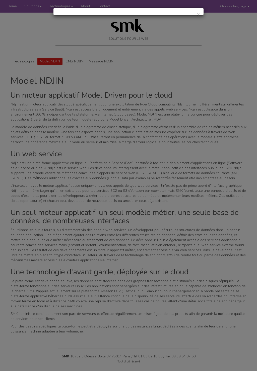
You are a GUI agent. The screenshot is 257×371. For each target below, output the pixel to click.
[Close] (198, 14)
